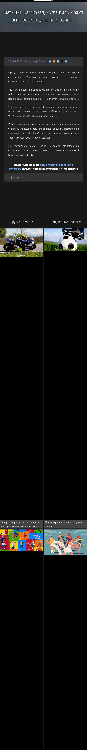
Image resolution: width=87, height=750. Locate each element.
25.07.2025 (16, 61)
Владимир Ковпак (37, 61)
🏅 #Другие (17, 177)
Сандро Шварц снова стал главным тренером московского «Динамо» (19, 524)
